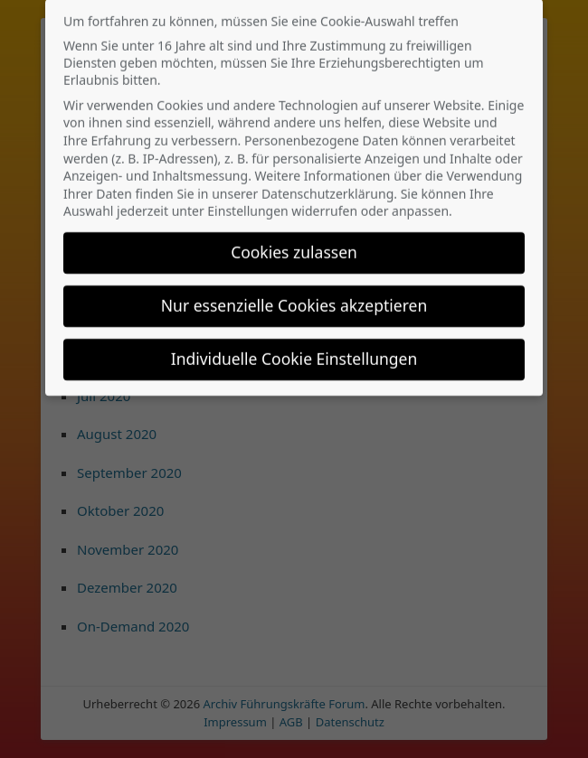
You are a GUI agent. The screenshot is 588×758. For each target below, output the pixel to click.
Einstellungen (247, 202)
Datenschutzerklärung (327, 184)
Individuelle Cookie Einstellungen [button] (294, 349)
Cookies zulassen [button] (294, 243)
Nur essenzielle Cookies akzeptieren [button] (294, 296)
